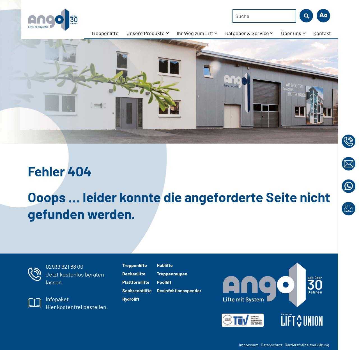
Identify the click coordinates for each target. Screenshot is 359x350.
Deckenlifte (134, 273)
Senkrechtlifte (137, 290)
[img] (243, 320)
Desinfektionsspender (179, 290)
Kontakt (322, 33)
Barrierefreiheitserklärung (307, 344)
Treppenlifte (105, 33)
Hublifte (165, 265)
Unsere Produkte (145, 33)
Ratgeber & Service (247, 33)
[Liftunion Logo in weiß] (302, 320)
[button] (323, 15)
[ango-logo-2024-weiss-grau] (272, 284)
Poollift (164, 282)
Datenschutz (271, 344)
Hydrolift (130, 298)
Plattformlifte (135, 282)
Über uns (291, 33)
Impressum (249, 344)
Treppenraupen (172, 273)
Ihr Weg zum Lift (195, 33)
